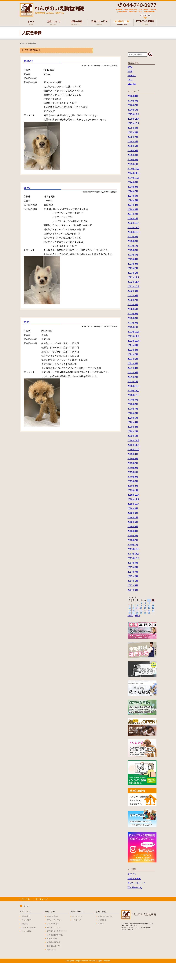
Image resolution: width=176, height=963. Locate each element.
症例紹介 (101, 924)
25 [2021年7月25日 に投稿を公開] (153, 610)
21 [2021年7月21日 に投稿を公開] (137, 610)
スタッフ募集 (26, 931)
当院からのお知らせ (105, 916)
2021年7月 (133, 354)
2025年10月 (133, 123)
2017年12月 (133, 549)
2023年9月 (133, 236)
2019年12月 (133, 440)
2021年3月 (133, 372)
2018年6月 (133, 522)
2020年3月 (133, 427)
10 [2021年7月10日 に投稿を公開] (149, 605)
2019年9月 (133, 454)
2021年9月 (133, 345)
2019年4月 (133, 477)
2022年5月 (133, 309)
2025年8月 (133, 132)
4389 (130, 71)
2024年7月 (133, 191)
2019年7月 (133, 463)
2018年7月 (133, 517)
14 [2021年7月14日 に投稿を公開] (137, 608)
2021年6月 (133, 359)
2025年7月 (133, 137)
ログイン (132, 874)
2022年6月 (133, 304)
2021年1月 (133, 381)
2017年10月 (133, 558)
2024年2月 (133, 214)
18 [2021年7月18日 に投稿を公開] (153, 608)
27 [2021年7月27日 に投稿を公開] (133, 613)
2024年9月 (133, 182)
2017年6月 (133, 576)
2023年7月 (133, 245)
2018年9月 (133, 508)
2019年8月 (133, 458)
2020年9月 (133, 400)
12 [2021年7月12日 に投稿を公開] (129, 608)
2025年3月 (133, 155)
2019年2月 (133, 486)
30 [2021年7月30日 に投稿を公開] (145, 613)
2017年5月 (133, 581)
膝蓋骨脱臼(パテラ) (54, 946)
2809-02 (28, 61)
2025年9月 (133, 128)
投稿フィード (134, 878)
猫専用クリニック (53, 927)
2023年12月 (133, 223)
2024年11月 (133, 173)
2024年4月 (133, 205)
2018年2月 (133, 540)
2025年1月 (133, 164)
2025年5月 (133, 146)
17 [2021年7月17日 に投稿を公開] (149, 608)
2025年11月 (133, 119)
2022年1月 (133, 327)
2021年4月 (133, 368)
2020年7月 (133, 409)
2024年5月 (133, 200)
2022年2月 (133, 323)
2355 (26, 322)
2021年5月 (133, 363)
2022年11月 (133, 282)
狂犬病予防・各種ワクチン (57, 931)
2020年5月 (133, 418)
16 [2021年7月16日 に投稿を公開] (145, 608)
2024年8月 (133, 187)
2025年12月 (133, 114)
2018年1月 (133, 544)
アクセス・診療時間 (29, 927)
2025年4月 (133, 150)
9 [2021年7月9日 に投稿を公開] (145, 605)
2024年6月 (133, 196)
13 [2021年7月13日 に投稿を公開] (133, 608)
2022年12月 (133, 277)
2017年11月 (133, 554)
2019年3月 (133, 481)
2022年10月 (133, 286)
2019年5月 (133, 472)
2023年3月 (133, 264)
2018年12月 (133, 495)
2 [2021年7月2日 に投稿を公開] (145, 603)
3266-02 (132, 75)
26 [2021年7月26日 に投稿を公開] (129, 613)
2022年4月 (133, 313)
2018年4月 (133, 531)
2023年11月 (133, 227)
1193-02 (132, 84)
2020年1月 (133, 436)
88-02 (27, 187)
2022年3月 (133, 318)
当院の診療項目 (53, 916)
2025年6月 (133, 141)
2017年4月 (133, 585)
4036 (130, 67)
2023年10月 (133, 232)
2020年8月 (133, 404)
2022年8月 (133, 295)
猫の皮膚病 (51, 950)
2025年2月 (133, 159)
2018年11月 (133, 499)
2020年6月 (133, 413)
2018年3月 (133, 535)
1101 (130, 80)
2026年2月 (133, 105)
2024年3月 (133, 209)
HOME (22, 43)
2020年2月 (133, 431)
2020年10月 (133, 395)
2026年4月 (133, 96)
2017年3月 (133, 590)
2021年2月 (133, 377)
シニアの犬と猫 (53, 924)
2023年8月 (133, 241)
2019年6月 (133, 467)
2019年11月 (133, 445)
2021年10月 (133, 341)
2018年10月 (133, 504)
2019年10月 (133, 449)
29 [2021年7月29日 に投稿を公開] (141, 613)
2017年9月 (133, 563)
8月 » (137, 615)
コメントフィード (136, 883)
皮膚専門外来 (52, 939)
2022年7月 (133, 300)
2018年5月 (133, 526)
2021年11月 (133, 336)
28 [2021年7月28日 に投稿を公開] (137, 613)
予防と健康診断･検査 (55, 935)
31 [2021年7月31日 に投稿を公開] (149, 613)
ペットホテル (77, 916)
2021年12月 (133, 332)
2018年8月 (133, 513)
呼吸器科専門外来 (53, 942)
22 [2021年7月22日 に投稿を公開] (141, 610)
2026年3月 (133, 101)
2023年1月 (133, 273)
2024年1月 (133, 218)
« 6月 (130, 615)
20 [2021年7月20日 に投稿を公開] (133, 610)
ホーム (26, 906)
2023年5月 (133, 255)
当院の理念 (26, 916)
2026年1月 (133, 110)
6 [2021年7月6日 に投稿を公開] (133, 605)
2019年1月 (133, 490)
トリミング (76, 920)
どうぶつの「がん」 (54, 920)
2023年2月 (133, 268)
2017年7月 (133, 572)
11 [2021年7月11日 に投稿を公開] (153, 605)
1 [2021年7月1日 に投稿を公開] (141, 603)
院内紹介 (25, 924)
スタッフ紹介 (26, 920)
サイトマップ (41, 899)
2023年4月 (133, 259)
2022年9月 (133, 291)
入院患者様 (32, 43)
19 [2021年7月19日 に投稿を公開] (129, 610)
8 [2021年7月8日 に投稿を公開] (141, 605)
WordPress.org (135, 887)
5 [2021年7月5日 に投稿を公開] (129, 605)
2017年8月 (133, 567)
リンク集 (26, 899)
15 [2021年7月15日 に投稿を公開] (141, 608)
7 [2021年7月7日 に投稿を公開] (137, 605)
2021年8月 (133, 350)
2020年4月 (133, 422)
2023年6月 (133, 250)
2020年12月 (133, 386)
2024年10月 (133, 178)
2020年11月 (133, 390)
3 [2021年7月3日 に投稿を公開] (149, 603)
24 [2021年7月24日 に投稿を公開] (149, 610)
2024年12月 (133, 168)
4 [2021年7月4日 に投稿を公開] (152, 603)
